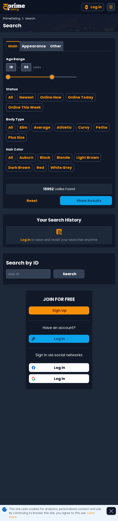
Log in (26, 239)
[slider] (8, 76)
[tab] (13, 46)
